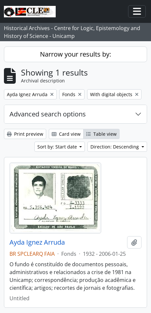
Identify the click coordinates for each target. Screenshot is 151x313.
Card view (66, 134)
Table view (101, 134)
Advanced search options (47, 114)
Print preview (25, 134)
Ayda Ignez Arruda (37, 242)
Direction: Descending (115, 147)
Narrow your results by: (75, 54)
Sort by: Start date (57, 147)
